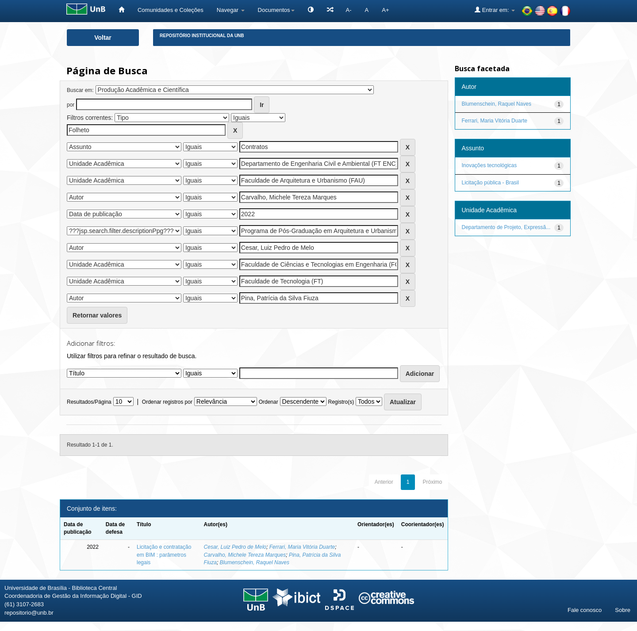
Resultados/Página (89, 402)
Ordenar (268, 402)
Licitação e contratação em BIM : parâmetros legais (164, 554)
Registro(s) (341, 402)
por (70, 105)
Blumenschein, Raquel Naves (254, 562)
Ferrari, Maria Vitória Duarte (302, 547)
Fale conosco (585, 610)
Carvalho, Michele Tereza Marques (245, 555)
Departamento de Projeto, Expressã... (506, 227)
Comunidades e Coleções (170, 10)
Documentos (276, 10)
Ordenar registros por (167, 402)
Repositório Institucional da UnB (202, 35)
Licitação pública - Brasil (490, 183)
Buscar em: (80, 90)
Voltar (102, 37)
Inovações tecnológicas (489, 165)
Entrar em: (495, 9)
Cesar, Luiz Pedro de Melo (235, 547)
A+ (385, 10)
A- (349, 10)
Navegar (231, 10)
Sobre (622, 610)
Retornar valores (97, 315)
